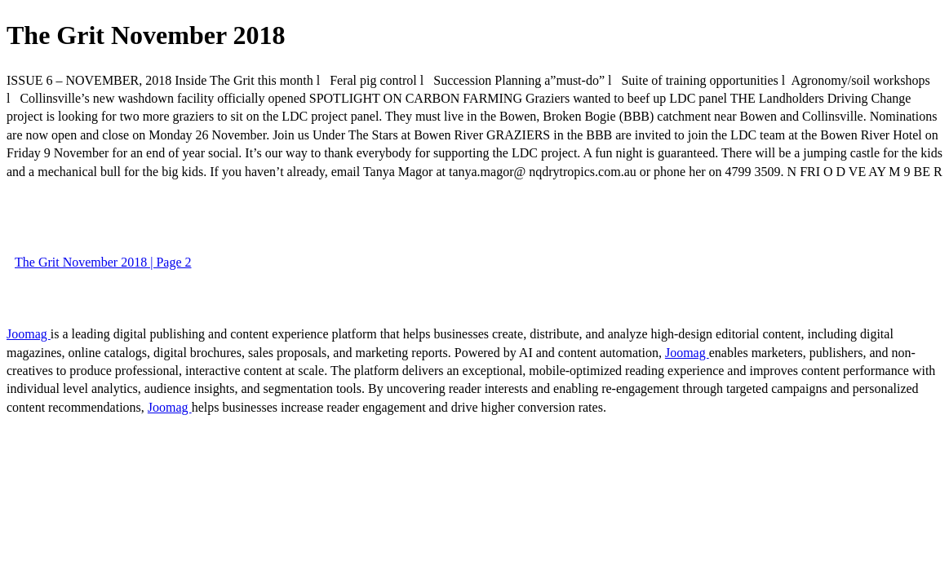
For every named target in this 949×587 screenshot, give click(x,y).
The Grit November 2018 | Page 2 (103, 262)
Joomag (29, 334)
